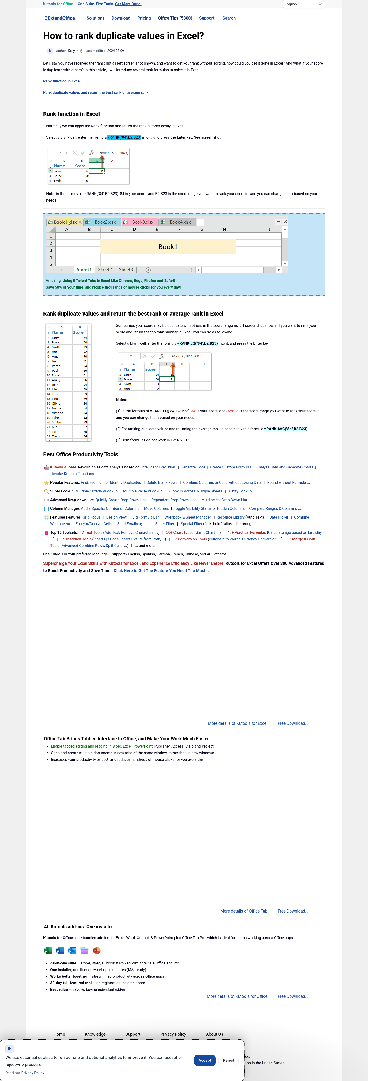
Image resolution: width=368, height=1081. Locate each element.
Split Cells (114, 545)
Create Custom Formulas (231, 467)
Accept (205, 1060)
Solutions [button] (95, 18)
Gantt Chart (205, 532)
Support (207, 18)
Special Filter (192, 524)
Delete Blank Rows (162, 482)
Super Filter (164, 524)
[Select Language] (304, 4)
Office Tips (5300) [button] (175, 18)
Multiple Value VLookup (143, 491)
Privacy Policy (173, 1034)
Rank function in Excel (61, 81)
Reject (228, 1060)
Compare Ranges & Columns (273, 508)
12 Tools (91, 532)
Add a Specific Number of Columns (110, 508)
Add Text (112, 532)
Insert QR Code (106, 539)
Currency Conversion (259, 539)
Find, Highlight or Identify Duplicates (111, 482)
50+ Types (180, 532)
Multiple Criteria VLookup (96, 491)
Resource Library (231, 517)
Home (59, 1034)
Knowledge (95, 1034)
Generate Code (193, 467)
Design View (116, 517)
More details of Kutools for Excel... (239, 723)
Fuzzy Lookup (240, 491)
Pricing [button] (144, 18)
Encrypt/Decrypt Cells (94, 524)
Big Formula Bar (145, 517)
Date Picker (278, 517)
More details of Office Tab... (245, 911)
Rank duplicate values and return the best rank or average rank (96, 92)
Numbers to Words (224, 539)
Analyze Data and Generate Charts (284, 467)
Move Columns (156, 508)
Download (121, 18)
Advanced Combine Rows (83, 545)
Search (229, 18)
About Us (214, 1034)
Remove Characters (137, 532)
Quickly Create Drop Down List (121, 500)
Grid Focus (91, 517)
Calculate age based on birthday (295, 532)
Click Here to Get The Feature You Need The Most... (161, 570)
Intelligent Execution (158, 467)
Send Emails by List (133, 524)
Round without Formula (286, 482)
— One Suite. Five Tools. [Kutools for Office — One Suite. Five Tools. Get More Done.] (92, 4)
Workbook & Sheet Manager (188, 517)
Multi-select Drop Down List (224, 500)
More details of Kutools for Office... (239, 996)
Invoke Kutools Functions (73, 474)
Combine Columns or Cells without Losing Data (222, 482)
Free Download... (293, 723)
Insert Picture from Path (140, 539)
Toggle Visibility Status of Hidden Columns (209, 508)
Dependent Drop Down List (173, 500)
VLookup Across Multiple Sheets (195, 491)
